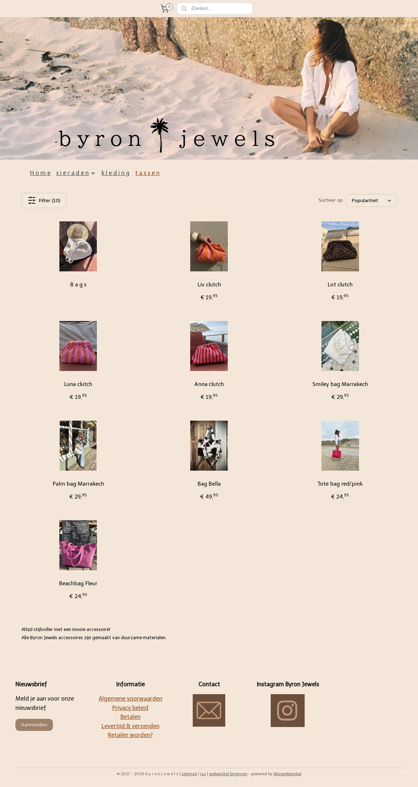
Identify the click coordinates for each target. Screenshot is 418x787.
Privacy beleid (130, 708)
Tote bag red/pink (340, 484)
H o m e (40, 173)
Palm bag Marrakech (78, 484)
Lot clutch (340, 284)
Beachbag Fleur (78, 583)
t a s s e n (147, 173)
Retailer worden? (130, 735)
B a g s (78, 284)
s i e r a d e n (76, 173)
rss (203, 774)
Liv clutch (209, 284)
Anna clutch (208, 384)
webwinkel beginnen (228, 774)
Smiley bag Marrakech (340, 384)
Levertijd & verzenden (130, 726)
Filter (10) (43, 200)
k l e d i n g (115, 173)
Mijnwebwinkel (287, 774)
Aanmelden (34, 725)
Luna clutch (78, 384)
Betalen (131, 716)
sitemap (189, 774)
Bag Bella (209, 484)
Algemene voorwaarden (130, 698)
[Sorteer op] (371, 200)
